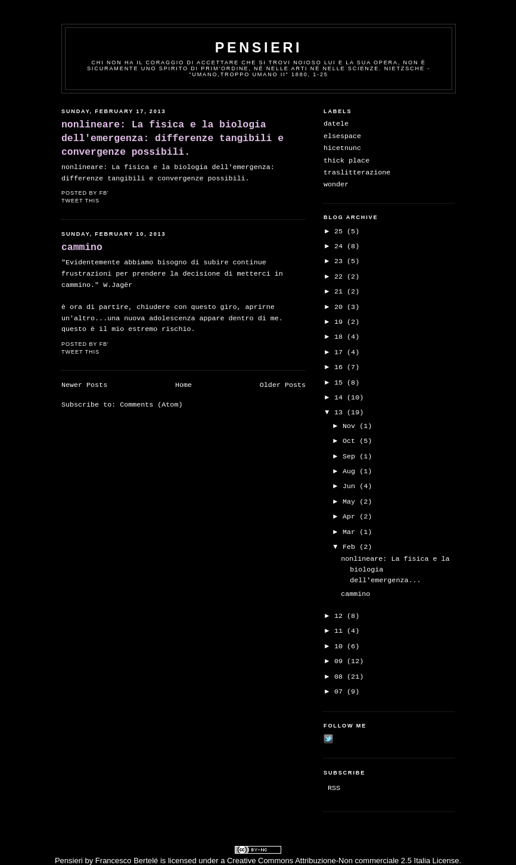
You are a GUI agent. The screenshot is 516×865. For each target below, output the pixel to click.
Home (183, 385)
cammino (81, 247)
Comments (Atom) (151, 405)
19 (340, 322)
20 (340, 307)
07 (340, 692)
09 (340, 661)
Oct (351, 441)
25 (340, 231)
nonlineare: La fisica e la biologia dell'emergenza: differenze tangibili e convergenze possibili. (172, 138)
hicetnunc (342, 148)
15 (340, 383)
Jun (351, 486)
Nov (351, 426)
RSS (334, 788)
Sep (351, 456)
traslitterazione (357, 172)
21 (340, 292)
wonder (336, 184)
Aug (351, 471)
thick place (346, 161)
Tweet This (80, 201)
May (351, 502)
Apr (351, 517)
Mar (351, 532)
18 (340, 337)
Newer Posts (84, 385)
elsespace (342, 136)
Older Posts (283, 385)
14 (340, 398)
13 (340, 412)
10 (340, 646)
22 (340, 277)
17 (340, 352)
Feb (351, 547)
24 (340, 246)
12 (340, 616)
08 (340, 677)
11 (340, 631)
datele (336, 124)
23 (340, 261)
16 (340, 367)
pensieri (259, 47)
